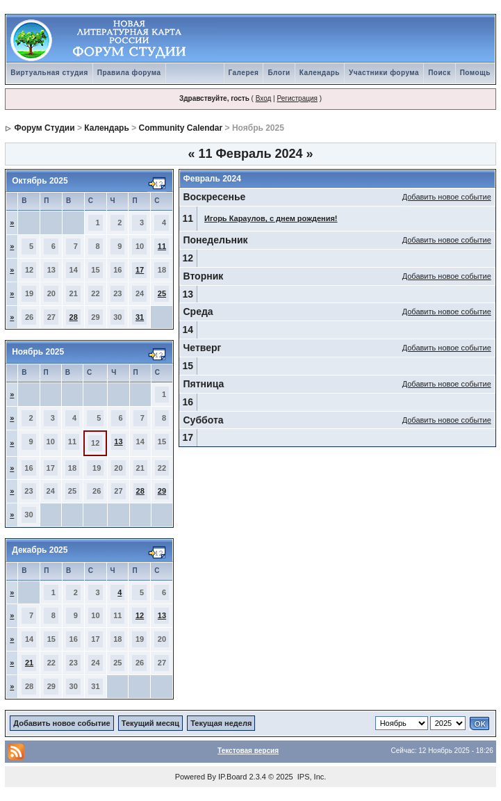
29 (162, 491)
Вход (264, 98)
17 (139, 270)
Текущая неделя (221, 723)
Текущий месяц (150, 723)
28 (73, 317)
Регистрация (297, 98)
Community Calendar (181, 128)
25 (162, 293)
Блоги (279, 72)
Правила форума (129, 72)
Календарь (319, 72)
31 (139, 317)
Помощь (475, 72)
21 (29, 662)
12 (139, 615)
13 (118, 441)
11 (162, 246)
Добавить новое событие (446, 197)
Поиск (439, 72)
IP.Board (232, 776)
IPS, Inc (311, 776)
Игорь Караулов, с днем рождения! (270, 218)
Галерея (244, 72)
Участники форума (384, 72)
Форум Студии (45, 128)
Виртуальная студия (49, 72)
